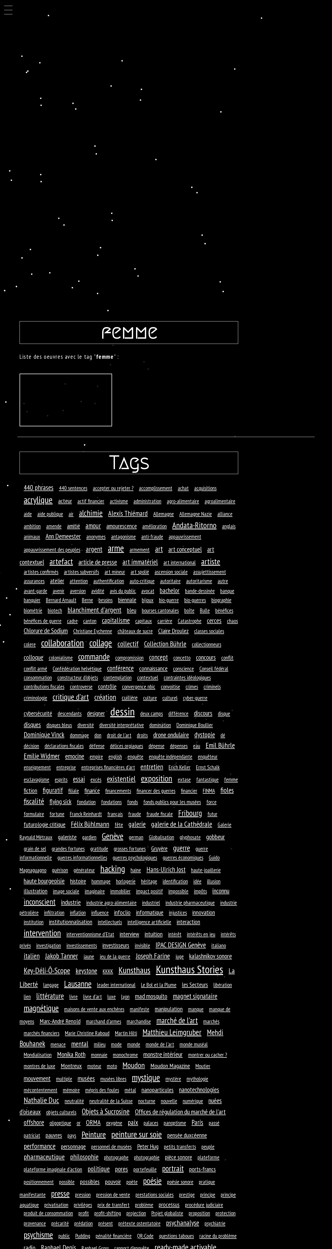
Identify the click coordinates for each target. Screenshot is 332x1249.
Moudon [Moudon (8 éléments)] (133, 1065)
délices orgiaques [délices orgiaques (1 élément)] (126, 745)
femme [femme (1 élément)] (231, 779)
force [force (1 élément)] (211, 801)
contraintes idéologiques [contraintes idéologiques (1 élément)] (187, 677)
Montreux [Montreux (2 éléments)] (71, 1066)
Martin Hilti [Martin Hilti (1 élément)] (126, 1033)
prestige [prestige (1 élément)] (187, 1194)
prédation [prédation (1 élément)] (83, 1223)
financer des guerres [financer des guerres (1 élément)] (156, 790)
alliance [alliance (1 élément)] (224, 513)
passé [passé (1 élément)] (214, 1122)
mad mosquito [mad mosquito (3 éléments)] (151, 996)
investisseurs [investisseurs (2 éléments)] (115, 945)
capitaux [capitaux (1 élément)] (143, 620)
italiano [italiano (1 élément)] (218, 945)
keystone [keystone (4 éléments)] (86, 970)
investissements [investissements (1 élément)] (81, 945)
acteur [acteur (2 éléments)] (65, 501)
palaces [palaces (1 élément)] (151, 1122)
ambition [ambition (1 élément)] (32, 526)
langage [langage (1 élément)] (51, 984)
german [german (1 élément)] (136, 837)
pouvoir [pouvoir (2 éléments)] (113, 1182)
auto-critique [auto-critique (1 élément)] (142, 580)
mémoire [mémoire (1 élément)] (71, 1089)
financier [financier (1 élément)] (189, 790)
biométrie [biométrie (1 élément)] (33, 610)
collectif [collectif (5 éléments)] (128, 643)
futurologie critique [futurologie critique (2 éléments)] (44, 824)
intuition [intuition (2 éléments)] (154, 934)
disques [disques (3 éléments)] (32, 724)
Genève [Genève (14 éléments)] (112, 835)
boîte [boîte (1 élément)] (189, 610)
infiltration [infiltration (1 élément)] (54, 912)
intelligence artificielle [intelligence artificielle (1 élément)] (149, 921)
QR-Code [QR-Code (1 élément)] (145, 1235)
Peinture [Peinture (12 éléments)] (94, 1134)
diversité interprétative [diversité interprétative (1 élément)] (121, 724)
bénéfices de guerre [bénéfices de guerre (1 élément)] (43, 620)
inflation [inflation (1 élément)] (78, 912)
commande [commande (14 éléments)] (94, 656)
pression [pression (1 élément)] (83, 1194)
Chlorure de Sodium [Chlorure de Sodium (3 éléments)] (46, 630)
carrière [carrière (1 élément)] (164, 620)
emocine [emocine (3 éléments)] (74, 756)
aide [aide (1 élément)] (28, 513)
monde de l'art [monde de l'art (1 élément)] (160, 1044)
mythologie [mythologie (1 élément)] (197, 1078)
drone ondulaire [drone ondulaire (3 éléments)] (171, 734)
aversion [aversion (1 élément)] (78, 590)
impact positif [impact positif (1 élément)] (149, 891)
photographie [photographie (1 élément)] (146, 1157)
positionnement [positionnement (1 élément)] (39, 1181)
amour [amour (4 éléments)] (93, 525)
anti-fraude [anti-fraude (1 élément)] (152, 536)
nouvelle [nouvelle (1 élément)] (169, 1100)
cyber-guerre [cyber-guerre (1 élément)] (195, 697)
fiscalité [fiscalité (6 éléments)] (34, 801)
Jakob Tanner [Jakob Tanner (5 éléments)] (61, 955)
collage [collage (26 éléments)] (100, 643)
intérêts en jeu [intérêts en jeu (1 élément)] (201, 934)
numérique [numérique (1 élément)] (193, 1100)
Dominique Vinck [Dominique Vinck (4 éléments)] (44, 734)
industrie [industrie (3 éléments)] (71, 902)
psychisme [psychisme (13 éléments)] (38, 1234)
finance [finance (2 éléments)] (92, 790)
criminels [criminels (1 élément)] (212, 686)
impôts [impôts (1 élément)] (200, 891)
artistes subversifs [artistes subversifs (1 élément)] (81, 571)
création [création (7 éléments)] (105, 697)
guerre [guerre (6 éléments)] (181, 848)
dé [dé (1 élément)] (222, 735)
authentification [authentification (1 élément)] (108, 580)
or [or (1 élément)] (79, 1122)
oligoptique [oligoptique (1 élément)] (60, 1122)
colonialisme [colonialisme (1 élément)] (61, 657)
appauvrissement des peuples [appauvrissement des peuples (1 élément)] (52, 549)
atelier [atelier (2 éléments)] (57, 581)
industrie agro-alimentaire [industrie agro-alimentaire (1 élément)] (111, 902)
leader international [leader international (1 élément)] (116, 984)
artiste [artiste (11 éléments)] (210, 561)
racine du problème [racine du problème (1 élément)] (218, 1235)
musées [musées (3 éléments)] (86, 1078)
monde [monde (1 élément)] (133, 1044)
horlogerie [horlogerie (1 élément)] (126, 881)
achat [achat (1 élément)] (183, 488)
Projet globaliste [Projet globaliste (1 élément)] (167, 1213)
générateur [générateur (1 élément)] (84, 870)
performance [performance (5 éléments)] (40, 1146)
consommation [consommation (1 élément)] (38, 677)
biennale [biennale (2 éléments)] (127, 600)
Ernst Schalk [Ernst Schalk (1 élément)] (208, 767)
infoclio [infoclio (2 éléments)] (122, 912)
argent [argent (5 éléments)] (94, 549)
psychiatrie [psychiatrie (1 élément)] (215, 1223)
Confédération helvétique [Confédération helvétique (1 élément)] (77, 668)
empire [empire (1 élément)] (96, 756)
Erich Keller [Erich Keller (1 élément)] (179, 767)
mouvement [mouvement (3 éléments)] (37, 1078)
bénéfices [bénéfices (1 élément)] (224, 610)
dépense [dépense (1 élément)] (156, 745)
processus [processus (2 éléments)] (169, 1204)
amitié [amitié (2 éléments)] (73, 526)
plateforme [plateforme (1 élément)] (208, 1157)
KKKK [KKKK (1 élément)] (108, 971)
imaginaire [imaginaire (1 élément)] (95, 891)
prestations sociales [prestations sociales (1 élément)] (155, 1194)
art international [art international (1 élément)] (179, 562)
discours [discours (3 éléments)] (203, 713)
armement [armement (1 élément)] (140, 549)
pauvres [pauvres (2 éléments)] (54, 1135)
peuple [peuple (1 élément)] (207, 1146)
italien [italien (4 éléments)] (32, 955)
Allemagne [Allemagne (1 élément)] (163, 513)
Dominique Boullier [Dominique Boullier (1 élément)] (194, 724)
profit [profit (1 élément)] (83, 1213)
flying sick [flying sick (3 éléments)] (60, 801)
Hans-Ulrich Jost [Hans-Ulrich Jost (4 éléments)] (166, 869)
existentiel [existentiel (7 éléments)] (121, 779)
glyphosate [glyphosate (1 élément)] (190, 837)
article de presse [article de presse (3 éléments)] (97, 562)
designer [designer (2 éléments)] (96, 713)
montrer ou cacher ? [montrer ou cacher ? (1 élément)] (207, 1054)
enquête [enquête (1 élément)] (135, 756)
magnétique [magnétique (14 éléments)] (41, 1007)
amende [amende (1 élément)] (54, 526)
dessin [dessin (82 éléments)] (122, 711)
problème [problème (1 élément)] (144, 1204)
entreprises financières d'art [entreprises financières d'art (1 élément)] (108, 767)
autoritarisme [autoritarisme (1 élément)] (199, 580)
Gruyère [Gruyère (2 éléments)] (159, 848)
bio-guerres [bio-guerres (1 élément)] (195, 599)
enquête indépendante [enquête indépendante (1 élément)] (170, 756)
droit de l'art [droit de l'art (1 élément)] (119, 735)
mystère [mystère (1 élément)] (173, 1078)
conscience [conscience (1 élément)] (183, 668)
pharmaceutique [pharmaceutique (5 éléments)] (44, 1156)
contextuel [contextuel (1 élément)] (147, 677)
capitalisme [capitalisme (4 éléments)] (116, 620)
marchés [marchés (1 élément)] (211, 1021)
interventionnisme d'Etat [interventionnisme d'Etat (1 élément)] (90, 934)
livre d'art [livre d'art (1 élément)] (92, 996)
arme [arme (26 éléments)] (116, 548)
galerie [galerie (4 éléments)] (137, 824)
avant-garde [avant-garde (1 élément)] (35, 590)
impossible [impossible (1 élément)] (178, 891)
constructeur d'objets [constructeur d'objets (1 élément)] (77, 677)
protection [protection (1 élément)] (226, 1213)
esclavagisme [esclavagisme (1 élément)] (36, 779)
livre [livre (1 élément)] (73, 996)
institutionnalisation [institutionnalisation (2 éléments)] (70, 922)
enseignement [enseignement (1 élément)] (37, 767)
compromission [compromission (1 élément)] (129, 657)
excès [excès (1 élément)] (95, 779)
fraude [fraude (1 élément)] (134, 813)
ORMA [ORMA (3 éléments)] (93, 1122)
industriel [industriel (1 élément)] (151, 902)
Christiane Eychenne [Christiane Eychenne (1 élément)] (92, 631)
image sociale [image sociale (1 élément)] (66, 891)
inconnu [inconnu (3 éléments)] (220, 890)
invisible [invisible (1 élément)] (142, 945)
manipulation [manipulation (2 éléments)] (169, 1009)
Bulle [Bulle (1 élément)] (205, 610)
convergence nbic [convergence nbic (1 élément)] (138, 686)
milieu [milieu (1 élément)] (100, 1044)
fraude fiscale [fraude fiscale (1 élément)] (159, 813)
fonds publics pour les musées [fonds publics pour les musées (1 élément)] (172, 801)
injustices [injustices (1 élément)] (178, 912)
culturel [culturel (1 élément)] (169, 697)
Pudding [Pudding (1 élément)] (82, 1235)
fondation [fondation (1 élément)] (86, 801)
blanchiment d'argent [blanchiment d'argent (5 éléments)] (94, 609)
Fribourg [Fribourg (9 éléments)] (190, 813)
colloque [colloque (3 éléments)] (33, 657)
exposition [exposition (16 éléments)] (156, 778)
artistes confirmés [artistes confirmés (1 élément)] (41, 571)
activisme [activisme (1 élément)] (119, 501)
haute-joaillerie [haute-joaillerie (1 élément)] (206, 870)
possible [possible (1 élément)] (67, 1181)
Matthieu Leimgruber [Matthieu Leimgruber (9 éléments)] (172, 1032)
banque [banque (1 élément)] (227, 590)
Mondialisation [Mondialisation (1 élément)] (38, 1054)
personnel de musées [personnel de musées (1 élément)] (111, 1146)
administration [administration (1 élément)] (147, 501)
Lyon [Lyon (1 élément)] (125, 996)
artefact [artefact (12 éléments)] (61, 561)
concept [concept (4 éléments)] (158, 657)
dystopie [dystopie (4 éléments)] (204, 734)
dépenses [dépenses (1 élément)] (179, 745)
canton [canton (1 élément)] (89, 620)
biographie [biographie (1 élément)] (221, 599)
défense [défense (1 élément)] (96, 745)
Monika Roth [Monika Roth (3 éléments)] (71, 1054)
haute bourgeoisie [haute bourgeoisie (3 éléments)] (44, 880)
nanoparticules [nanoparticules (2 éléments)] (158, 1090)
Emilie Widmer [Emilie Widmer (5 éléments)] (42, 756)
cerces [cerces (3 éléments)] (214, 620)
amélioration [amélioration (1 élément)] (154, 526)
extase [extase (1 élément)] (184, 779)
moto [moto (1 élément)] (112, 1065)
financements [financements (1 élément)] (118, 790)
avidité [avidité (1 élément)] (97, 590)
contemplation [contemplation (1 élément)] (117, 677)
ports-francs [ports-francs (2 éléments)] (202, 1169)
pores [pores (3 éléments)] (121, 1168)
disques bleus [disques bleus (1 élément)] (59, 724)
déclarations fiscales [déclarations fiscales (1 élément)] (64, 745)
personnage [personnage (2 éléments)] (73, 1146)
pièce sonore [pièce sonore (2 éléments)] (178, 1157)
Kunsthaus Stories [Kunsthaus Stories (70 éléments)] (189, 969)
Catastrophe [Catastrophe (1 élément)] (189, 620)
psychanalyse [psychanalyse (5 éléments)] (182, 1222)
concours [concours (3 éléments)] (206, 657)
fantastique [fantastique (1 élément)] (207, 779)
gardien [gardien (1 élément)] (89, 837)
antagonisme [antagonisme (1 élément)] (123, 536)
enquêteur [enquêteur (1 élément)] (208, 756)
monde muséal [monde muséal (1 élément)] (194, 1044)
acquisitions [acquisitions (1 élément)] (205, 488)
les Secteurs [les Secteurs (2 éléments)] (195, 985)
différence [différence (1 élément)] (178, 713)
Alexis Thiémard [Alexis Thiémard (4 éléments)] (128, 513)
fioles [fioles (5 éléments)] (227, 790)
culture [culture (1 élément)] (150, 697)
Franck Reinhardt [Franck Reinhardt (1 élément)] (86, 813)
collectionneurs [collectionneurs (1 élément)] (206, 644)
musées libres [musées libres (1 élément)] (113, 1078)
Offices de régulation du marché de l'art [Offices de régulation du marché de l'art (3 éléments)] (180, 1111)
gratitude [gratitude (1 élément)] (99, 848)
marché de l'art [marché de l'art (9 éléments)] (177, 1020)
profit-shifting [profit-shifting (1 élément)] (107, 1213)
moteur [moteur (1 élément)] (94, 1065)
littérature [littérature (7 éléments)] (50, 996)
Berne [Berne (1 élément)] (87, 599)
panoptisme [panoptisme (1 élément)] (175, 1122)
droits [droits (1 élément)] (142, 735)
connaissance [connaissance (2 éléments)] (153, 668)
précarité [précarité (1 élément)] (60, 1223)
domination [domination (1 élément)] (160, 724)
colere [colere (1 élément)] (30, 644)
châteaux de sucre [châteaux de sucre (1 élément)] (135, 631)
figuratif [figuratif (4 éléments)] (53, 790)
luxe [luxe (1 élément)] (111, 996)
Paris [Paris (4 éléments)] (197, 1122)
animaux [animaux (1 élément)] (32, 536)
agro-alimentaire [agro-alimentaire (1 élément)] (183, 501)
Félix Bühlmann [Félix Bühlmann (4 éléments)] (90, 824)
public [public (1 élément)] (64, 1235)
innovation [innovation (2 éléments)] (203, 912)
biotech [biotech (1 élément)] (55, 610)
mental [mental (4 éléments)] (79, 1043)
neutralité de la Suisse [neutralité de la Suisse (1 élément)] (111, 1100)
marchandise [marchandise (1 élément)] (139, 1021)
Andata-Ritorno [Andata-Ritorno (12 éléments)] (194, 525)
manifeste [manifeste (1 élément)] (139, 1009)
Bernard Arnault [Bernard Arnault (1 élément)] (61, 599)
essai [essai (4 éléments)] (79, 778)
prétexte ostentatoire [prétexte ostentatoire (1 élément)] (139, 1223)
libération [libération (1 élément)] (222, 984)
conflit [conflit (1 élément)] (227, 657)
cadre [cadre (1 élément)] (72, 620)
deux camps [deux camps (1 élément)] (151, 713)
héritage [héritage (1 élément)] (149, 881)
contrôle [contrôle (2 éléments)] (107, 686)
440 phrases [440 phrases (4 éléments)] (38, 487)
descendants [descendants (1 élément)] (70, 713)
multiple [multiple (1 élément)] (64, 1078)
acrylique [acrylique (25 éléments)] (38, 500)
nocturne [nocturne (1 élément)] (146, 1100)
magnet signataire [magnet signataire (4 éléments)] (195, 995)
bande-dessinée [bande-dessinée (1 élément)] (200, 590)
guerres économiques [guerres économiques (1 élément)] (183, 857)
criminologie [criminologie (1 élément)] (35, 697)
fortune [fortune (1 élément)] (57, 813)
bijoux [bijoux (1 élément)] (147, 599)
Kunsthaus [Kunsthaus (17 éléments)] (134, 970)
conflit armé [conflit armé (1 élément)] (35, 668)
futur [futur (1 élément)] (212, 813)
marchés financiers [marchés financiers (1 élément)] (41, 1033)
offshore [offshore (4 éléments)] (34, 1122)
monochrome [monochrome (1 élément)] (125, 1054)
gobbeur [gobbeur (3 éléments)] (215, 836)
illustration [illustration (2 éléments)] (35, 891)
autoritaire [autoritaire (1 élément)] (170, 580)
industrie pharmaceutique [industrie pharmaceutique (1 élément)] (190, 902)
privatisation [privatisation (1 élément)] (56, 1204)
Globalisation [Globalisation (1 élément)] (161, 837)
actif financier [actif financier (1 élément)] (90, 501)
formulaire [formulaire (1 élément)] (34, 813)
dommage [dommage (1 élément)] (79, 735)
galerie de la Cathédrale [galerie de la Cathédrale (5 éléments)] (181, 824)
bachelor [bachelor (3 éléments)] (170, 590)
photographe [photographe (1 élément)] (116, 1157)
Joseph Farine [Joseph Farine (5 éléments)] (153, 955)
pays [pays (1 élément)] (71, 1135)
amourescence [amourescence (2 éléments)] (121, 526)
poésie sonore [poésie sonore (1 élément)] (180, 1181)
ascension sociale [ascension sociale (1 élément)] (171, 571)
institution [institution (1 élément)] (34, 921)
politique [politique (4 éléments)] (99, 1168)
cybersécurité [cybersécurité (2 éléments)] (38, 713)
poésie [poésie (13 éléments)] (152, 1180)
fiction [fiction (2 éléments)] (30, 790)
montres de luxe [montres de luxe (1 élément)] (39, 1065)
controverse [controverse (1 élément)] (81, 686)
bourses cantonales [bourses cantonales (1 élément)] (160, 610)
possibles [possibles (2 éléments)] (90, 1182)
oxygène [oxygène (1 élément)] (114, 1122)
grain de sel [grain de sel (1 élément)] (35, 848)
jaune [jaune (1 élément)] (88, 956)
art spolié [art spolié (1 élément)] (140, 571)
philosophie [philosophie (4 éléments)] (84, 1156)
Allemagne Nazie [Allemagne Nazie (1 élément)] (195, 513)
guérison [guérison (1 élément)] (60, 870)
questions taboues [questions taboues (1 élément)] (176, 1235)
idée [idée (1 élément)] (197, 881)
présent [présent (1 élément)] (105, 1223)
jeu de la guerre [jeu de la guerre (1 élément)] (115, 956)
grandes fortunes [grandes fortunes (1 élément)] (68, 848)
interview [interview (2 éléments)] (129, 934)
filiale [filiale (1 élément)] (73, 790)
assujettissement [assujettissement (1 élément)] (209, 571)
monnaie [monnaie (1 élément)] (99, 1054)
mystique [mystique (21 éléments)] (146, 1077)
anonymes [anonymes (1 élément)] (96, 536)
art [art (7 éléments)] (159, 549)
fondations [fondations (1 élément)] (111, 801)
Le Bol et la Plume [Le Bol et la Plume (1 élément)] (158, 984)
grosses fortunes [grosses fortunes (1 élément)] (130, 848)
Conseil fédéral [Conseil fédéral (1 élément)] (213, 668)
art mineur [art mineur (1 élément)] (114, 571)
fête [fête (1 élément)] (119, 824)
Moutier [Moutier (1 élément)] (202, 1065)
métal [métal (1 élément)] (130, 1089)
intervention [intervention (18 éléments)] (42, 933)
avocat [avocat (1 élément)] (147, 590)
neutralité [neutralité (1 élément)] (74, 1100)
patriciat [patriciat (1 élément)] (32, 1135)
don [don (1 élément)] (97, 735)
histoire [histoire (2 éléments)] (78, 881)
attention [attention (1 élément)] (79, 580)
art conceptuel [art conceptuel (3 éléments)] (185, 549)
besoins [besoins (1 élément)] (106, 599)
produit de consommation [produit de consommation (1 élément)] (48, 1213)
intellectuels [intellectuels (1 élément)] (110, 921)
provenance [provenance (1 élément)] (35, 1223)
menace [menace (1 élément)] (58, 1044)
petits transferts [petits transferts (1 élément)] (180, 1146)
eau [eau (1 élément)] (196, 745)
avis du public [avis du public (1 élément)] (123, 590)
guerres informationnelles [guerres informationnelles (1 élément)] (82, 857)
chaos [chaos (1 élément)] (232, 620)
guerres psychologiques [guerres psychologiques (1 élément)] (135, 857)
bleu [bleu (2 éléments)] (131, 610)
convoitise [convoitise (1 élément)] (170, 686)
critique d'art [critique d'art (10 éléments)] (71, 696)
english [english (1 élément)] (115, 756)
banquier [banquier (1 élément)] (32, 599)
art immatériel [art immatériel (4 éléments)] (140, 561)
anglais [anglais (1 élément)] (229, 526)
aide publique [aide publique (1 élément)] (50, 513)
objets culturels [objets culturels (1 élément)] (61, 1112)
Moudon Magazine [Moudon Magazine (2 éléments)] (170, 1066)
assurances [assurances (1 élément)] (34, 580)
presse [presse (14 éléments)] (60, 1193)
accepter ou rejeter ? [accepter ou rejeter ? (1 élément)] (113, 488)
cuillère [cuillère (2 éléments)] (130, 698)
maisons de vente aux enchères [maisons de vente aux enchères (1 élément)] (94, 1009)
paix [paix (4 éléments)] (133, 1122)
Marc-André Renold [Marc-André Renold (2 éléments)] (60, 1021)
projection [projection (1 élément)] (136, 1213)
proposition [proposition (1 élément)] (199, 1213)
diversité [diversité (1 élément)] (85, 724)
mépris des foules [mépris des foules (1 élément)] (102, 1089)
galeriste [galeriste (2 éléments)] (67, 837)
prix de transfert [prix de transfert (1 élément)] (113, 1204)
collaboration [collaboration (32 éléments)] (62, 642)
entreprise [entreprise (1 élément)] (66, 767)
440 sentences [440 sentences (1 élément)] (73, 488)
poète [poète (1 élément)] (132, 1181)
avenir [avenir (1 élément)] (58, 590)
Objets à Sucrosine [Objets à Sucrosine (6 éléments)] (106, 1111)
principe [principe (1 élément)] (207, 1194)
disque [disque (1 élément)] (224, 713)
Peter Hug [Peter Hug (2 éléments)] (147, 1146)
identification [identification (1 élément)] (175, 881)
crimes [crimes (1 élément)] (192, 686)
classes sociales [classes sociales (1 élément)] (209, 631)
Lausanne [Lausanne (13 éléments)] (77, 983)
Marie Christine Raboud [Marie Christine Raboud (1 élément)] (87, 1033)
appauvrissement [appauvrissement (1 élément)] (185, 536)
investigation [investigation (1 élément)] (48, 945)
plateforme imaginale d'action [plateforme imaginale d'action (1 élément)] (53, 1169)
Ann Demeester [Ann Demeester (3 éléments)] (63, 536)
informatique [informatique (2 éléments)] (149, 912)
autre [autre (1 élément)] (223, 580)
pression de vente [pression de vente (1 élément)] (113, 1194)
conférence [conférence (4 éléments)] (120, 668)
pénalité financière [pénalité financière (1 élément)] (114, 1235)
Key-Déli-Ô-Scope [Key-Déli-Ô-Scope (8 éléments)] (47, 970)
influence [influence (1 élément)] (100, 912)
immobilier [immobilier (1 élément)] (120, 891)
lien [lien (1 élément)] (27, 996)
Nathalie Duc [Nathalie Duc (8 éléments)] (41, 1100)
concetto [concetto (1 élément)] (181, 657)
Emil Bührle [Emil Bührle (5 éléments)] (220, 745)
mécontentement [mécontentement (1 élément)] (40, 1089)
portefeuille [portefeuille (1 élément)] (145, 1169)
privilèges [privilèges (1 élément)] (83, 1204)
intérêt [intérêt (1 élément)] (174, 934)
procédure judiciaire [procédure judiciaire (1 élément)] (204, 1204)
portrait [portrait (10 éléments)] (173, 1168)
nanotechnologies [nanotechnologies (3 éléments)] (199, 1089)
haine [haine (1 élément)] (136, 870)
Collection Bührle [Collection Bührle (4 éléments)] (165, 643)
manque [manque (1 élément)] (196, 1009)
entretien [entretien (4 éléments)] (151, 766)
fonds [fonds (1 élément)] (132, 801)
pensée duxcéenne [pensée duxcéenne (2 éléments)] (187, 1135)
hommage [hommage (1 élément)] (100, 881)
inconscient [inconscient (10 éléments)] (40, 901)
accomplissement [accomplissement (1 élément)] (155, 488)
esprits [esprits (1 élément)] (61, 779)
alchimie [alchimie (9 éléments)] (91, 513)
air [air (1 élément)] (71, 513)
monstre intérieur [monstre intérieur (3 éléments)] (163, 1054)
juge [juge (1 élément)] (179, 956)
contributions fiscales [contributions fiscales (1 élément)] (44, 686)
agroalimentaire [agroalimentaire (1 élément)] (220, 501)
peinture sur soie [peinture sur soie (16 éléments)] (136, 1134)
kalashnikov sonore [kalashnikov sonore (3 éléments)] (210, 956)
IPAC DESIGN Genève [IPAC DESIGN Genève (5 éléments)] (181, 944)
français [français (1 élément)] (115, 813)
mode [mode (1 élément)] (116, 1044)
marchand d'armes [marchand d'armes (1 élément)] (103, 1021)
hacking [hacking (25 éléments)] (112, 869)
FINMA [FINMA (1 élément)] (209, 790)
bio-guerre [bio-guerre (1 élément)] (169, 599)
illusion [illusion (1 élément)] (213, 881)
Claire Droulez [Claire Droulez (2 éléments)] (173, 631)
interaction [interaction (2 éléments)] (188, 922)
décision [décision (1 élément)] (31, 745)
